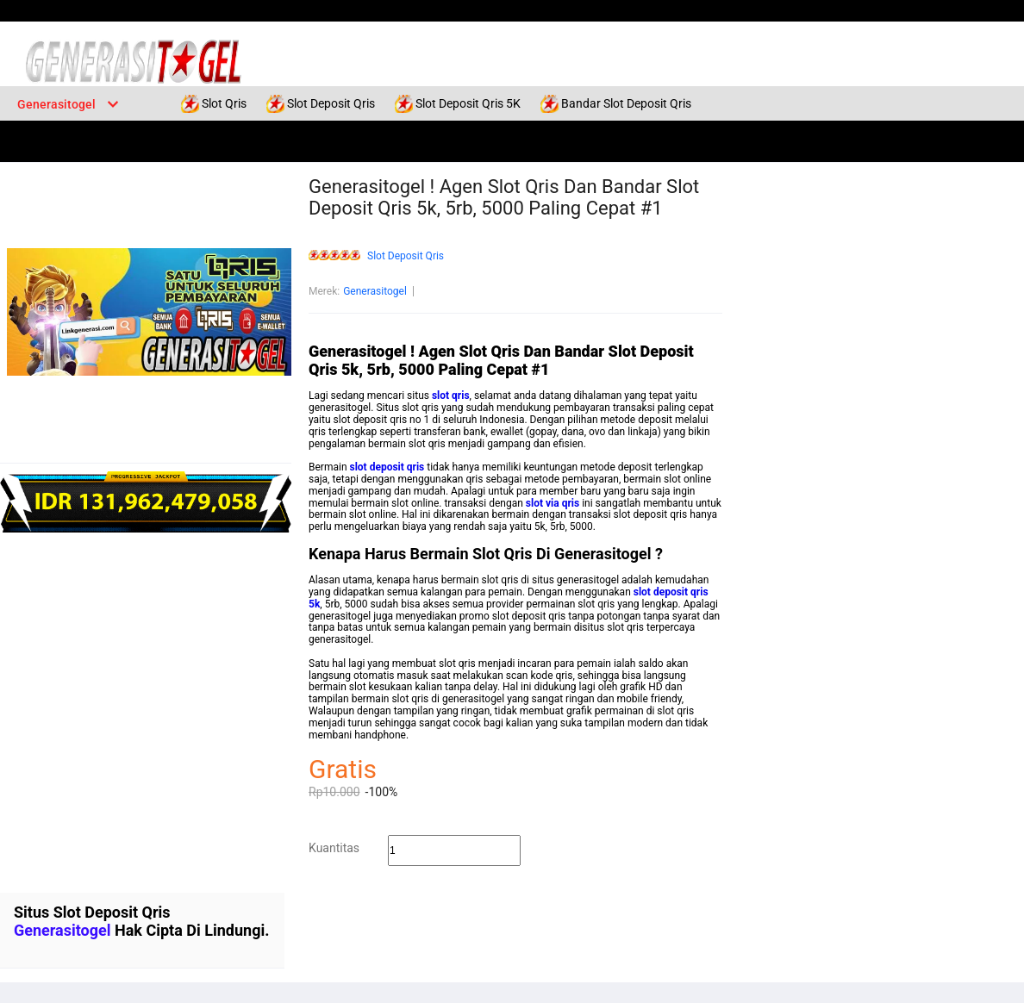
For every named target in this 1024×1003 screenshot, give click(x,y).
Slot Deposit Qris (405, 256)
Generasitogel (375, 291)
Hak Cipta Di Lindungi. (192, 930)
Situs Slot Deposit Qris (92, 912)
